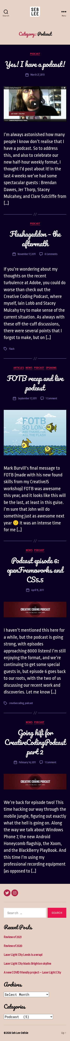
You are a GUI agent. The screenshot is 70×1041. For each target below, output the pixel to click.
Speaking (51, 367)
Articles (18, 367)
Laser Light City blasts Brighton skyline (27, 963)
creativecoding (16, 703)
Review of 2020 (13, 946)
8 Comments (51, 254)
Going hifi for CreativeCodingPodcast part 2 (35, 741)
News (29, 367)
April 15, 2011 (37, 590)
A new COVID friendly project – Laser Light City (32, 972)
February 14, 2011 (27, 762)
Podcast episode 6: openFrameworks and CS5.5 (35, 569)
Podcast (35, 53)
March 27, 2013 (37, 74)
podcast (29, 703)
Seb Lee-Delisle (20, 1033)
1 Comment (51, 398)
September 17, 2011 (27, 398)
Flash (11, 348)
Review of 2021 (13, 937)
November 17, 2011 (27, 254)
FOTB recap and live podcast (35, 382)
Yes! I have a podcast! (35, 64)
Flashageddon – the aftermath (35, 238)
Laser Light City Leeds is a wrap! (23, 955)
